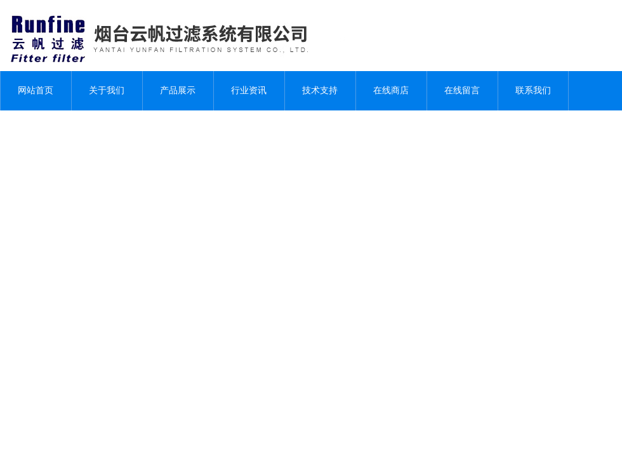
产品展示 (177, 90)
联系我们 (533, 90)
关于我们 (106, 90)
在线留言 (462, 90)
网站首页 (35, 90)
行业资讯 (249, 90)
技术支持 (320, 90)
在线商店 (391, 90)
